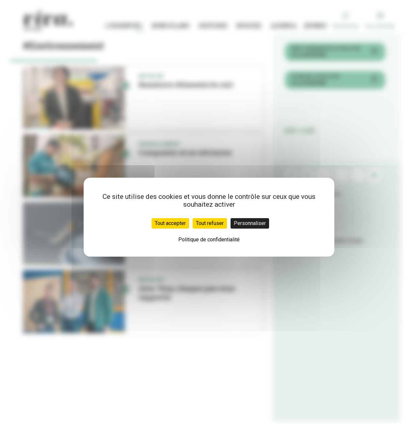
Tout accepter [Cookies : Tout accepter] (170, 223)
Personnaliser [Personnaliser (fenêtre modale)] (250, 223)
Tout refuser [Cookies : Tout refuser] (210, 223)
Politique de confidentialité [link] (209, 239)
